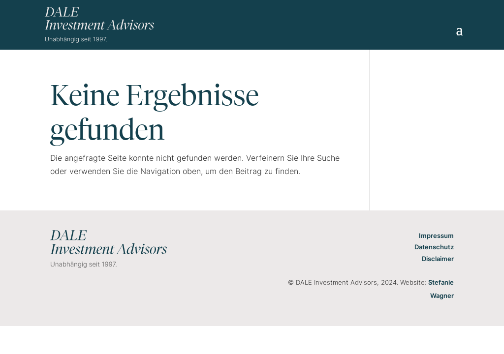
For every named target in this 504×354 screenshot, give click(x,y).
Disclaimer (438, 259)
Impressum (436, 235)
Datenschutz (434, 247)
